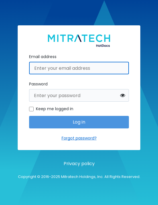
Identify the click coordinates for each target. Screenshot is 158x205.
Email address (42, 57)
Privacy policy (79, 163)
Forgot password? (79, 138)
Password (38, 84)
